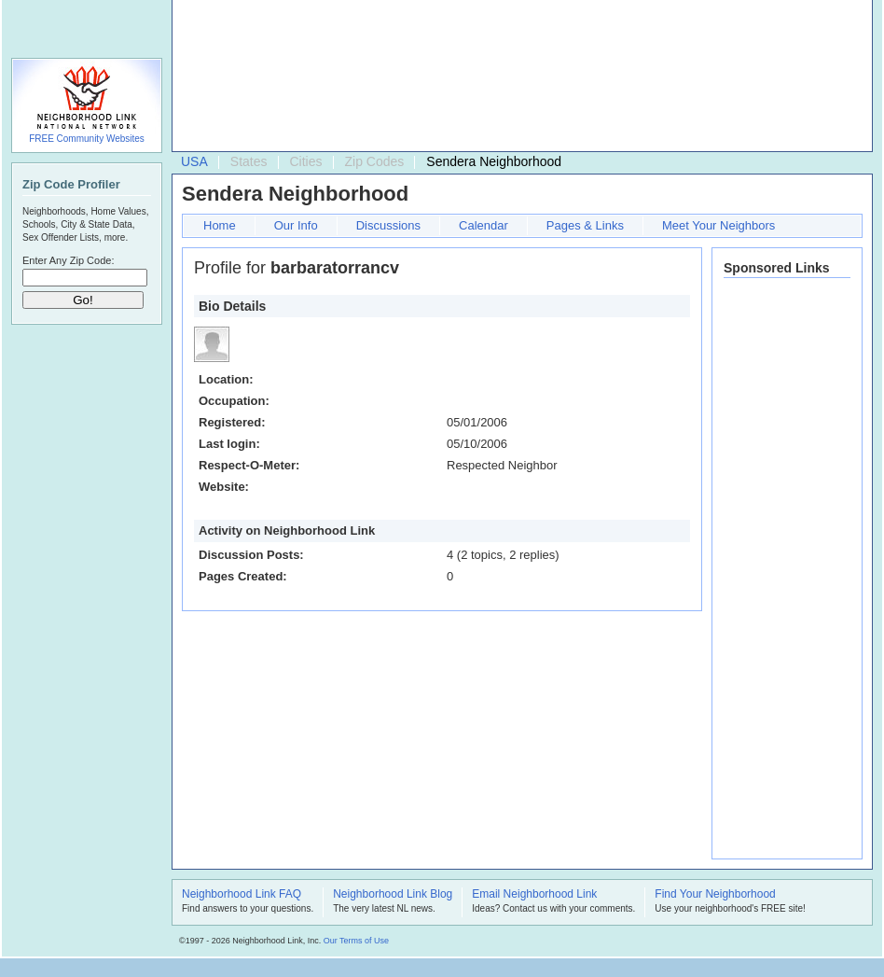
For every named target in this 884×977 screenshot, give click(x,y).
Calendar (483, 225)
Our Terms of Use (356, 940)
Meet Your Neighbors (718, 225)
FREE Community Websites (87, 138)
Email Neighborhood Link (534, 894)
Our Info (296, 225)
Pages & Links (585, 225)
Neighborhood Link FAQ (241, 894)
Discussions (388, 225)
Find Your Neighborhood (715, 894)
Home (219, 225)
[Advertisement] (264, 80)
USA (194, 161)
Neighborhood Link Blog (392, 894)
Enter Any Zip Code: (68, 260)
